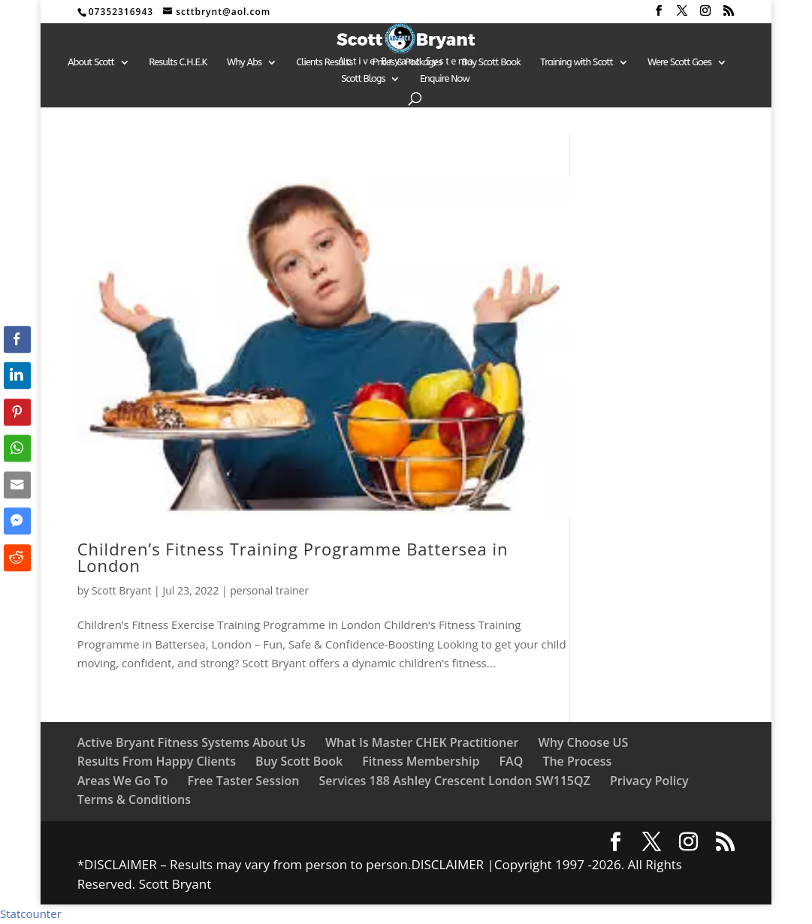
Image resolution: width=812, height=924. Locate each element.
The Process (576, 761)
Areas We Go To (122, 780)
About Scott (91, 62)
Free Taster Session (244, 780)
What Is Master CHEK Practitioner (421, 742)
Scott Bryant (122, 590)
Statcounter (31, 913)
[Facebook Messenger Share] (17, 520)
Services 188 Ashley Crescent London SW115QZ (454, 780)
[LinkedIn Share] (17, 375)
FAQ (512, 761)
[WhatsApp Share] (17, 448)
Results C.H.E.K (178, 62)
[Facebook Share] (17, 339)
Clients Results (325, 62)
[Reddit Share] (17, 557)
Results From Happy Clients (156, 761)
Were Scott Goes (679, 62)
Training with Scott (576, 62)
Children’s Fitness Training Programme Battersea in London (293, 556)
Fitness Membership (420, 761)
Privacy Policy (649, 780)
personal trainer (269, 590)
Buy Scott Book (490, 62)
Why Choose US (584, 742)
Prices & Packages (407, 62)
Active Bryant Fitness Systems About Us (191, 742)
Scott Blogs (363, 79)
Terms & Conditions (134, 799)
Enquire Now (444, 79)
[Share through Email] (17, 484)
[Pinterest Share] (17, 412)
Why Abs (244, 62)
